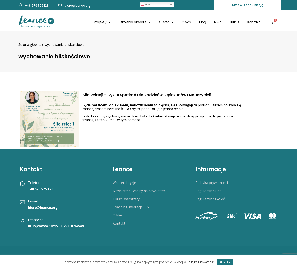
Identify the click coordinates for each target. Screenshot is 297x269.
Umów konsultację (247, 5)
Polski (146, 4)
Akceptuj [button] (225, 262)
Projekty (102, 22)
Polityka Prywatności (201, 262)
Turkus (234, 22)
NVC (217, 22)
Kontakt (254, 22)
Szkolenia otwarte (135, 22)
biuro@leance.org (77, 6)
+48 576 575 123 (36, 6)
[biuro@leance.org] (60, 4)
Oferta (166, 22)
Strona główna (29, 44)
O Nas (186, 22)
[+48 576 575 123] (20, 4)
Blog (202, 22)
